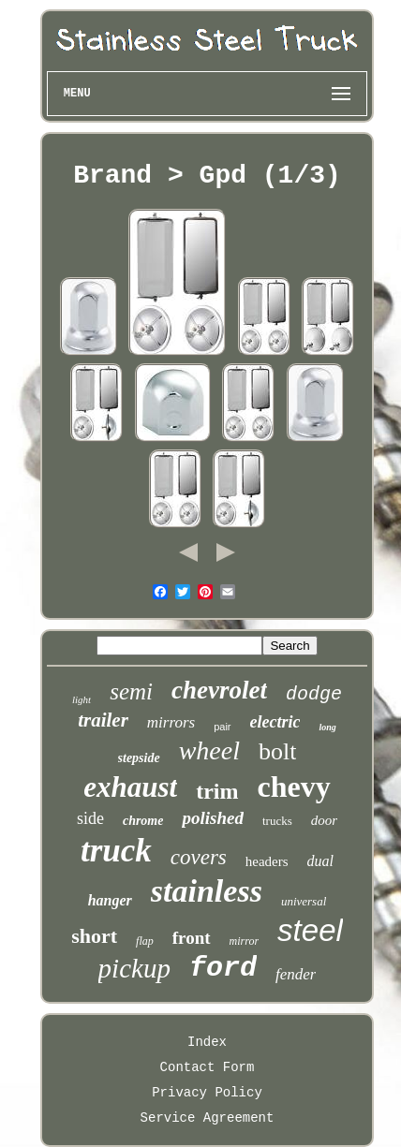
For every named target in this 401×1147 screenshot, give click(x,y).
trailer (103, 720)
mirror (245, 941)
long (327, 727)
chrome (143, 821)
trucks (277, 821)
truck (116, 850)
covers (199, 857)
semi (131, 691)
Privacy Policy (207, 1092)
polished (212, 818)
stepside (139, 758)
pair (222, 726)
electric (275, 722)
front (191, 938)
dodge (314, 694)
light (81, 699)
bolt (277, 751)
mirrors (171, 722)
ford (223, 968)
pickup (134, 968)
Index (207, 1042)
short (94, 936)
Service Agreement (208, 1117)
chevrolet (219, 690)
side (90, 818)
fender (295, 974)
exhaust (130, 787)
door (324, 820)
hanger (110, 900)
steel (310, 930)
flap (145, 941)
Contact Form (207, 1067)
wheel (209, 750)
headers (267, 861)
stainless (206, 891)
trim (217, 791)
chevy (294, 786)
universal (303, 901)
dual (320, 861)
